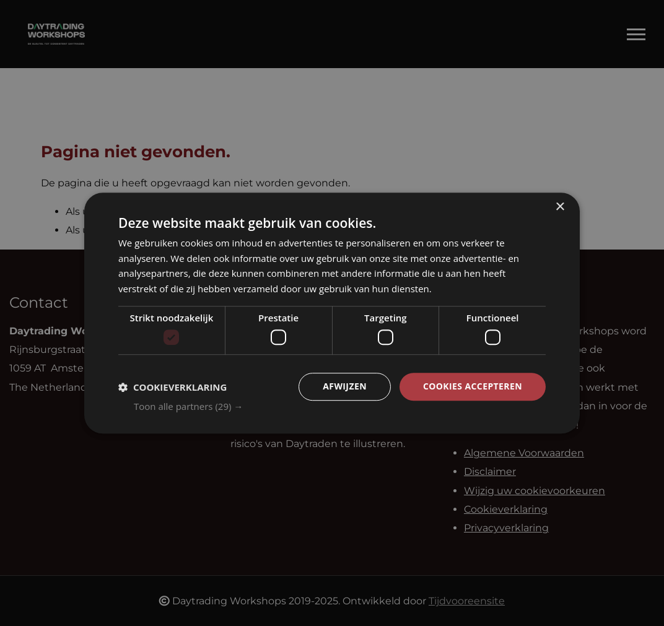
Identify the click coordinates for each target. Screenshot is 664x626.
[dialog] (332, 313)
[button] (340, 406)
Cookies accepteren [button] (472, 387)
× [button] (559, 207)
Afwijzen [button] (345, 387)
